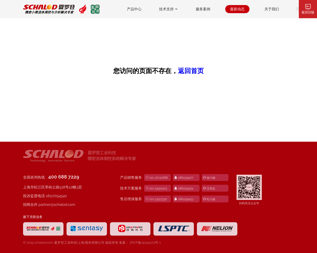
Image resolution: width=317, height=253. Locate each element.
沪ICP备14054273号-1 (145, 242)
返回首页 (191, 70)
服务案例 (203, 9)
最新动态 (237, 9)
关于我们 (271, 9)
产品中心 (134, 9)
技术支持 (168, 9)
